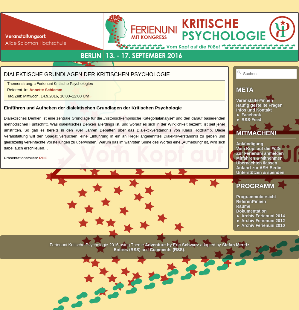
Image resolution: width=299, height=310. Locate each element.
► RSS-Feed (248, 119)
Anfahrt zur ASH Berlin (258, 167)
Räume (243, 206)
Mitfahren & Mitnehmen (259, 158)
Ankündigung (249, 143)
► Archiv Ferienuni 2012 (260, 220)
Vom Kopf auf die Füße (258, 148)
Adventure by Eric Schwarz (172, 244)
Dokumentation (251, 211)
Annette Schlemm (45, 90)
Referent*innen (251, 201)
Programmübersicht (256, 196)
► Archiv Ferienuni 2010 (260, 225)
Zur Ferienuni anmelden (260, 153)
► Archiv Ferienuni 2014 (260, 215)
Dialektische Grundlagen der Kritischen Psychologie (87, 74)
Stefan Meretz (235, 244)
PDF (43, 158)
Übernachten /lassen (256, 163)
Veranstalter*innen (254, 100)
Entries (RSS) (127, 249)
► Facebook (248, 114)
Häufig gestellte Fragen (259, 105)
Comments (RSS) (167, 249)
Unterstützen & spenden (260, 172)
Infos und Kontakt (254, 110)
